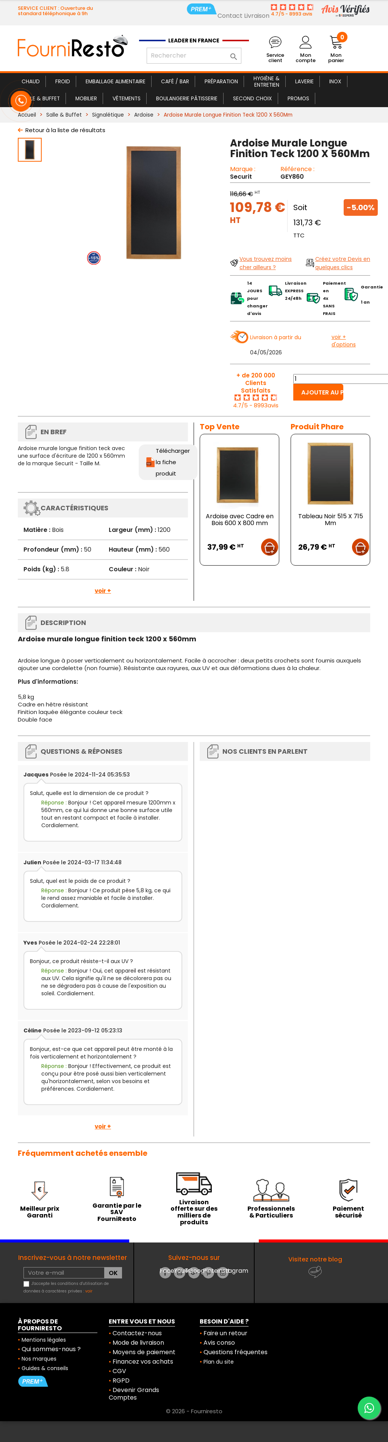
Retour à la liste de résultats (65, 130)
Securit (241, 176)
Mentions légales (44, 1340)
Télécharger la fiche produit (173, 462)
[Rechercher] (194, 56)
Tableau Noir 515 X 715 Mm (330, 519)
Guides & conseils (45, 1368)
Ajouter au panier (322, 392)
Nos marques (39, 1358)
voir (88, 1291)
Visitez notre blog (315, 1259)
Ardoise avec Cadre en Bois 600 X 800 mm (240, 519)
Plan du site (218, 1362)
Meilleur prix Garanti (39, 1212)
